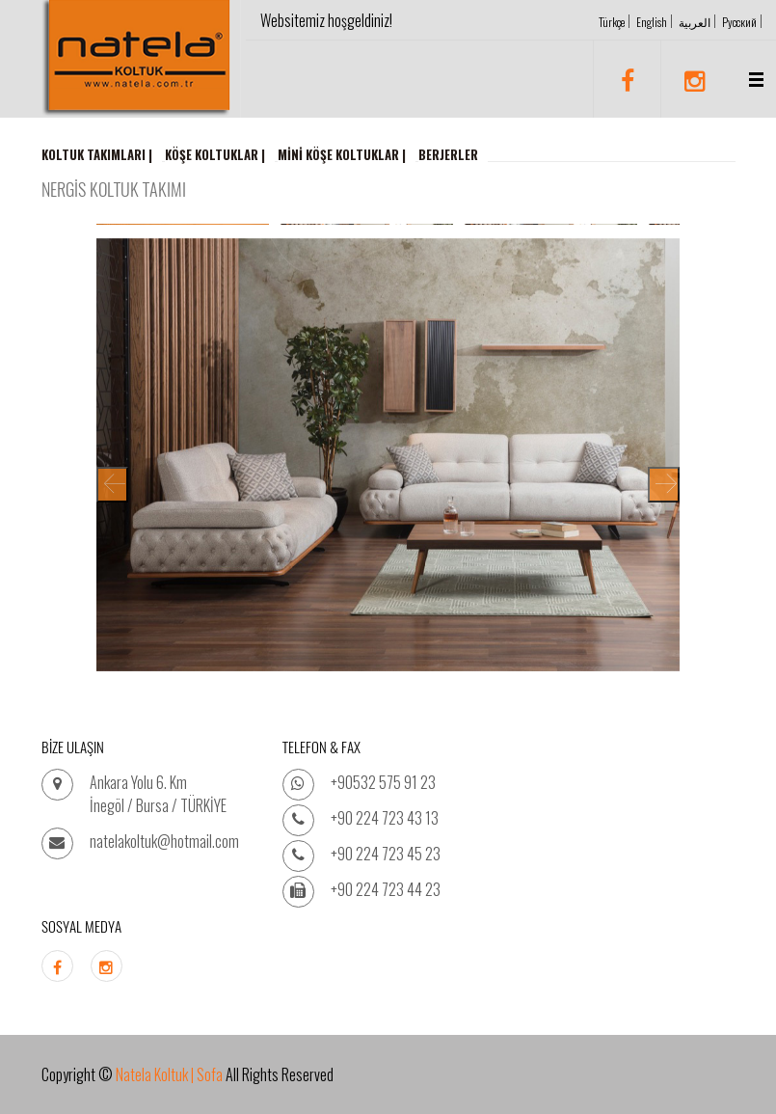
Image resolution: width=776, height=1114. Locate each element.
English (651, 22)
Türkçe (612, 22)
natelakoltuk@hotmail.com (164, 841)
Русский (739, 22)
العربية (694, 22)
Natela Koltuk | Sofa (169, 1074)
